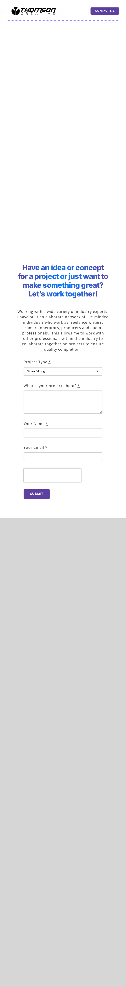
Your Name (36, 423)
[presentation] (52, 475)
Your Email (35, 447)
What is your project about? (52, 385)
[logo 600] (33, 8)
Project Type (37, 361)
